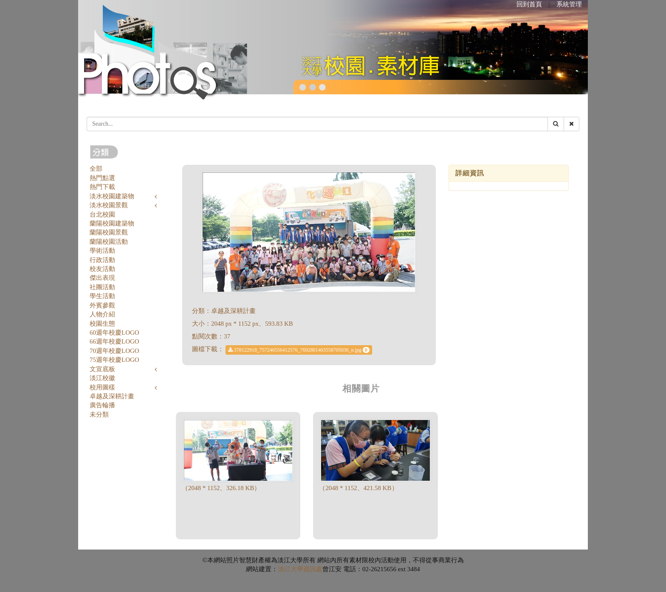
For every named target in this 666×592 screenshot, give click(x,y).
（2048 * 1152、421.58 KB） (358, 488)
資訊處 (312, 569)
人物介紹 (102, 314)
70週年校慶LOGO (114, 350)
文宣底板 (102, 369)
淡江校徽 (102, 378)
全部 (96, 168)
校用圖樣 (102, 387)
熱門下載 (102, 186)
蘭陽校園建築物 (112, 223)
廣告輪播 (102, 405)
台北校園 (102, 214)
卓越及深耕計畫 (112, 396)
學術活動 (102, 250)
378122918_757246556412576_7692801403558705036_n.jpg (299, 350)
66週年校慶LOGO (114, 341)
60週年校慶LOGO (114, 332)
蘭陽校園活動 (109, 241)
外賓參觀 (102, 305)
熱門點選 (102, 178)
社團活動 (102, 287)
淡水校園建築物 (112, 196)
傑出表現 (102, 277)
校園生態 (102, 323)
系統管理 (569, 4)
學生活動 (102, 296)
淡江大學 (290, 569)
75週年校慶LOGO (114, 359)
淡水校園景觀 (109, 205)
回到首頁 (529, 4)
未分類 (99, 414)
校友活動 (102, 268)
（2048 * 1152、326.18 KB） (221, 488)
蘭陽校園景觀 (109, 232)
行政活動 (102, 260)
